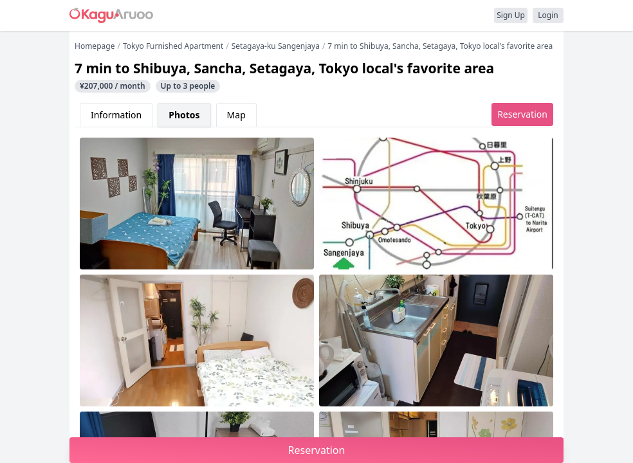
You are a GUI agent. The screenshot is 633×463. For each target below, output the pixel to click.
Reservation (522, 114)
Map (236, 115)
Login (548, 15)
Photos (184, 115)
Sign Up (511, 15)
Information (116, 115)
